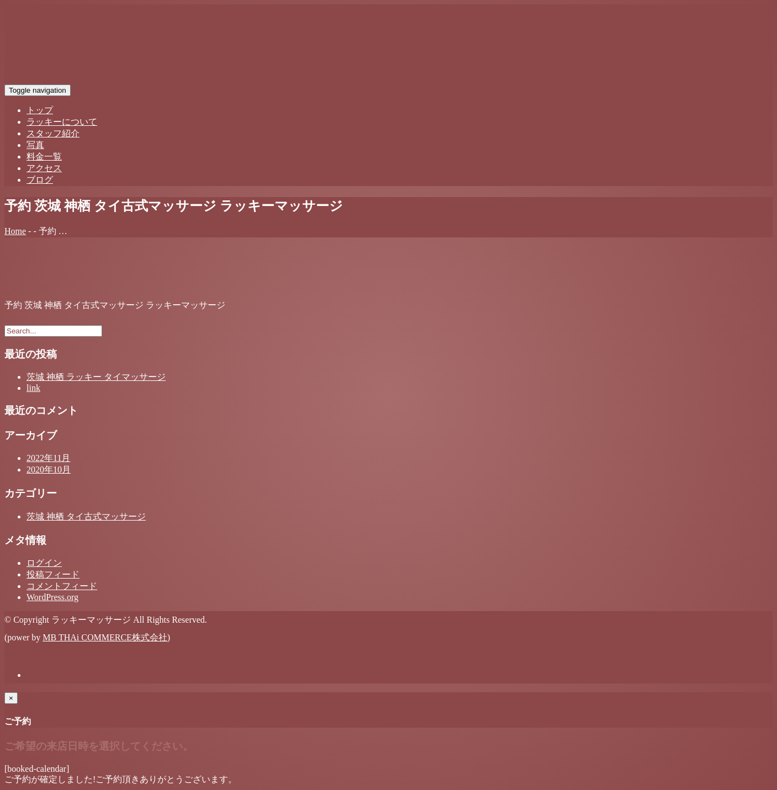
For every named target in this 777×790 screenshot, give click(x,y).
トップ (40, 110)
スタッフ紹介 (53, 133)
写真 (35, 145)
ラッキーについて (62, 121)
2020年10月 (49, 469)
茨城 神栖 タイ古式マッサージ (86, 516)
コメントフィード (62, 586)
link (33, 388)
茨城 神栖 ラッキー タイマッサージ (96, 376)
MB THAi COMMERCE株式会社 (105, 637)
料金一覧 (44, 156)
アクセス (44, 168)
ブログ (40, 179)
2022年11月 (48, 458)
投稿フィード (53, 574)
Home (15, 231)
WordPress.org (52, 597)
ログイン (44, 563)
